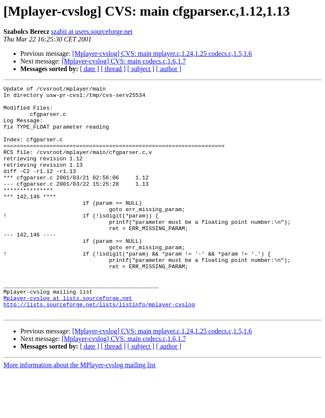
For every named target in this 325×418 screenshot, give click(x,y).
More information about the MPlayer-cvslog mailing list (79, 410)
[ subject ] (140, 68)
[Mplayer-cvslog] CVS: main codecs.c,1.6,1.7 (124, 61)
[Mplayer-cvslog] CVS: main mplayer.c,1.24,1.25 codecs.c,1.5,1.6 (162, 53)
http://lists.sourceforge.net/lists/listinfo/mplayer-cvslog (99, 348)
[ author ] (169, 68)
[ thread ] (113, 68)
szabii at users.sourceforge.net (92, 31)
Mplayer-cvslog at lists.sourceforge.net (67, 341)
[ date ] (89, 68)
